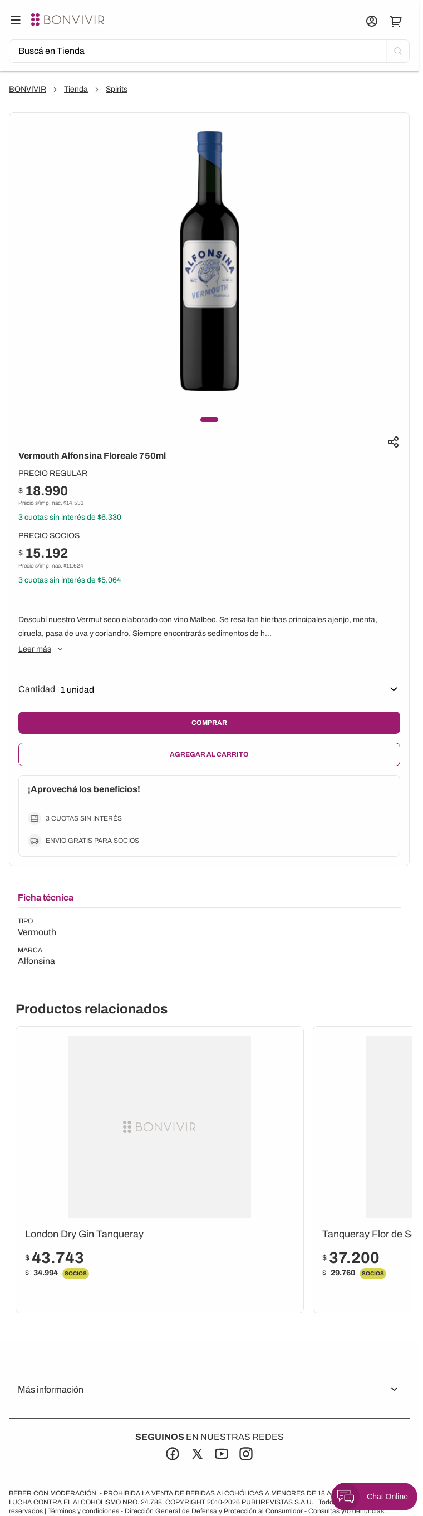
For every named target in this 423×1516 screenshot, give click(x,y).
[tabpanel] (37, 942)
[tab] (45, 900)
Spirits (116, 89)
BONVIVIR (27, 89)
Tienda (76, 89)
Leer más (41, 649)
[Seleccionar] (130, 689)
